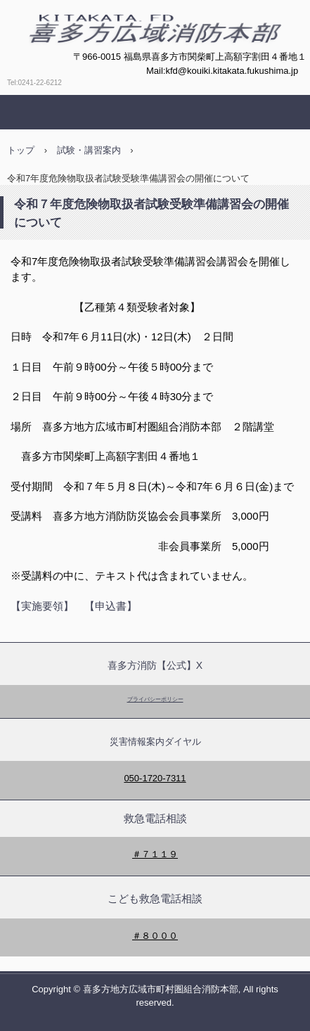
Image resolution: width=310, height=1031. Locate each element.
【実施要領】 (42, 606)
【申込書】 (110, 606)
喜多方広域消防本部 (111, 59)
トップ (20, 150)
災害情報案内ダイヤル (155, 741)
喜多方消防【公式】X (155, 665)
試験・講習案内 (89, 150)
